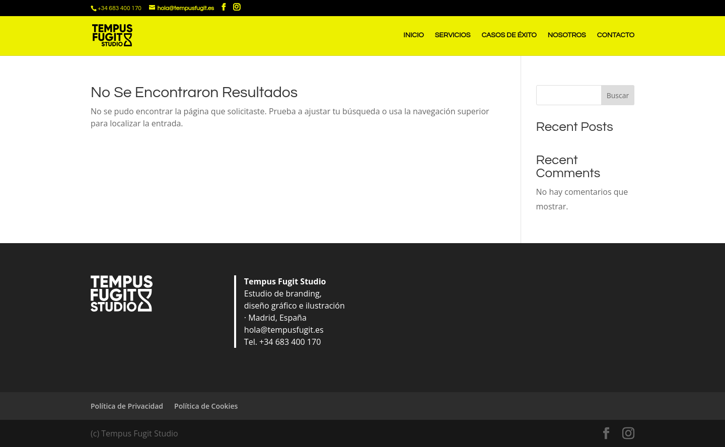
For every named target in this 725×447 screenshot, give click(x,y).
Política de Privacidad (127, 406)
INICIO (413, 35)
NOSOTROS (567, 35)
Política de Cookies (206, 406)
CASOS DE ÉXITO (508, 35)
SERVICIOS (453, 35)
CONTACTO (615, 35)
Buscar (618, 95)
